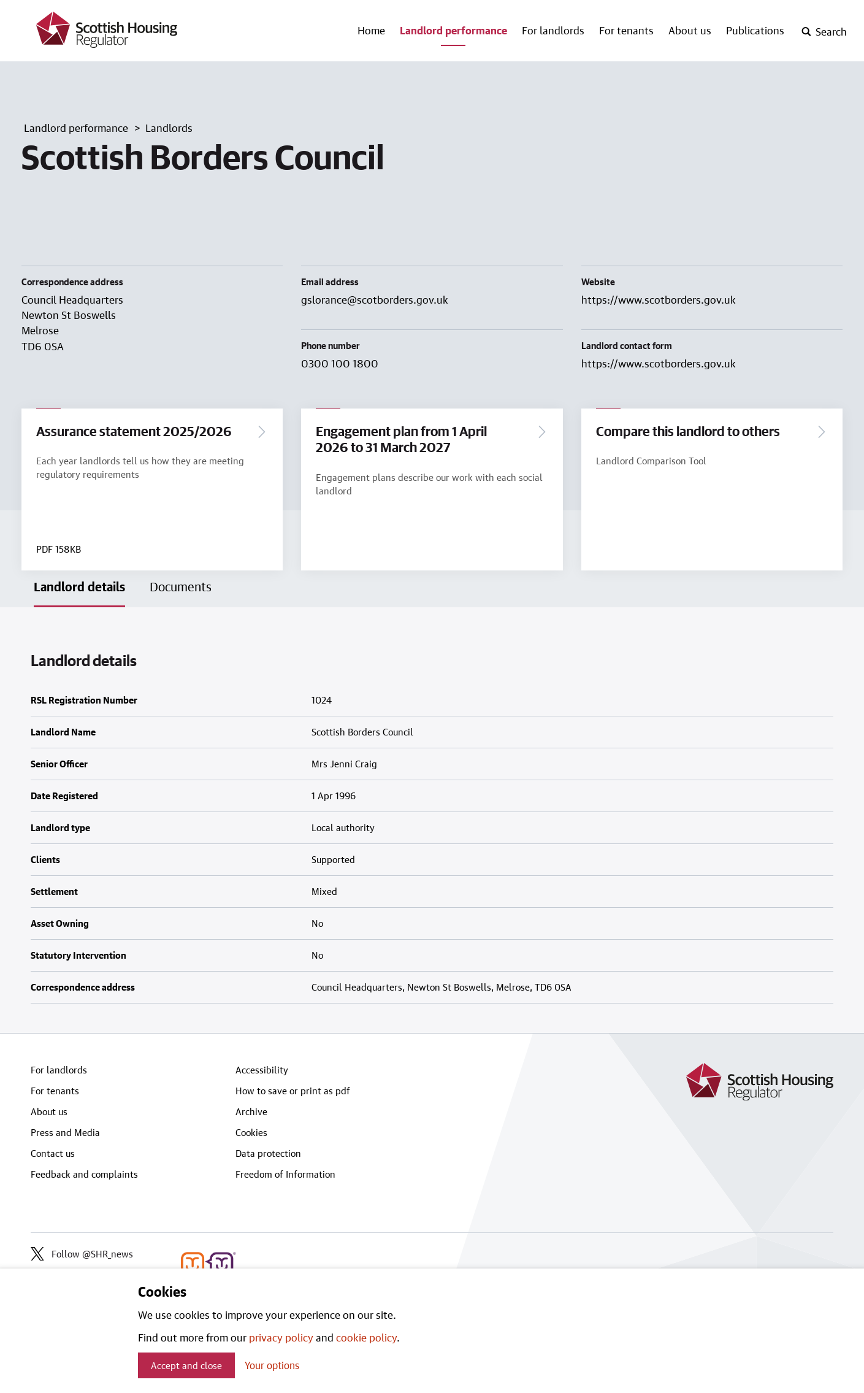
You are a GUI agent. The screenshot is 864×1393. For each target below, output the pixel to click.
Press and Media (65, 1132)
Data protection (268, 1153)
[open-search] (824, 32)
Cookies (251, 1132)
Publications (755, 30)
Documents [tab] (181, 587)
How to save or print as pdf (292, 1090)
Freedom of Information (285, 1174)
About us (689, 30)
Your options (272, 1365)
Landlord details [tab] (79, 587)
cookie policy (366, 1337)
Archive (251, 1111)
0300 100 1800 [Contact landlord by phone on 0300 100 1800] (339, 363)
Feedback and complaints (84, 1174)
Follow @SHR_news (82, 1253)
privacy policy (281, 1337)
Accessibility (261, 1069)
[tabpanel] (432, 820)
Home (371, 30)
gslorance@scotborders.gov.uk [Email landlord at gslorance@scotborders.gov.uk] (374, 299)
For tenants (626, 30)
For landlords (553, 30)
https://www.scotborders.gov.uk (658, 299)
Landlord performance (453, 30)
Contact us (53, 1153)
